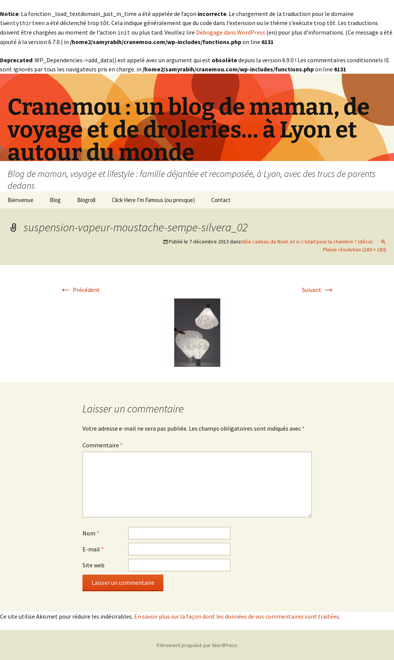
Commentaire (102, 444)
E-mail (93, 548)
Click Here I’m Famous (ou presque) (153, 199)
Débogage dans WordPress (230, 32)
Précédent (80, 289)
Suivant (318, 289)
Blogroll (86, 199)
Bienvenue (20, 199)
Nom (90, 532)
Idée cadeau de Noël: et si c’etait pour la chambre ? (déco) (307, 240)
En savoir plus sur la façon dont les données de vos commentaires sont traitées (236, 615)
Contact (221, 199)
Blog (55, 199)
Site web (93, 564)
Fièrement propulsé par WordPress (197, 644)
